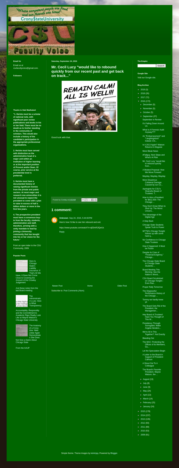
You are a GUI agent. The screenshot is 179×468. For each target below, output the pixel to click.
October (147, 112)
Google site (150, 77)
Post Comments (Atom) (73, 291)
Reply (61, 232)
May (145, 391)
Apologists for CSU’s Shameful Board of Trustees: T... (152, 191)
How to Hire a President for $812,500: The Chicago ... (153, 199)
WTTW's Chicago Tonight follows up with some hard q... (154, 233)
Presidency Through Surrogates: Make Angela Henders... (152, 325)
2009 (143, 435)
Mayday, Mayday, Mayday (154, 176)
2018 (143, 93)
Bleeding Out (148, 338)
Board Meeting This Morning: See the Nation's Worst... (151, 272)
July (145, 383)
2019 (143, 89)
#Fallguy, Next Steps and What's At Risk (154, 156)
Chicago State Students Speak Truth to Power (153, 226)
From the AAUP (23, 348)
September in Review (152, 119)
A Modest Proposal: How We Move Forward (153, 171)
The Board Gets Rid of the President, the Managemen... (154, 308)
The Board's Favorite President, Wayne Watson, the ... (152, 372)
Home (90, 286)
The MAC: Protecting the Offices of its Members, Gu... (154, 344)
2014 (143, 415)
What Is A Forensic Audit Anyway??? (153, 131)
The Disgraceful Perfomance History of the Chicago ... (154, 293)
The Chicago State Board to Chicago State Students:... (154, 263)
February (147, 402)
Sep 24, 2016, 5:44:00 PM (80, 218)
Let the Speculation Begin (154, 351)
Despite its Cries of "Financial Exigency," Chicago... (153, 254)
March (146, 399)
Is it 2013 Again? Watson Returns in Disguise (153, 146)
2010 (143, 431)
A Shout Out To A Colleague (150, 364)
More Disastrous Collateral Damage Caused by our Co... (153, 182)
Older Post (122, 286)
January (147, 406)
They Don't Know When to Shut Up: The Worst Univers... (154, 208)
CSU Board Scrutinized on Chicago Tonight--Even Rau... (153, 280)
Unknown (63, 218)
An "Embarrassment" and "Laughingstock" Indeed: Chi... (154, 138)
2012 (143, 423)
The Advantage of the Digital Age (152, 216)
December (148, 104)
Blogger (114, 453)
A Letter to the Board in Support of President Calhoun (153, 357)
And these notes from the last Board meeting (27, 289)
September (148, 116)
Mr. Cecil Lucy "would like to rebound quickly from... (154, 163)
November (148, 108)
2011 (143, 427)
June (145, 387)
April (145, 395)
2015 (143, 411)
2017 (143, 97)
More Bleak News (150, 151)
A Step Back (148, 221)
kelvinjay (94, 453)
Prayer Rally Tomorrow (153, 287)
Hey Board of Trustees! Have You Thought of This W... (153, 317)
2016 (143, 101)
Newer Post (57, 286)
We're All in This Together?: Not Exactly (154, 333)
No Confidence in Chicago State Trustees (154, 241)
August (146, 379)
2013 (143, 419)
